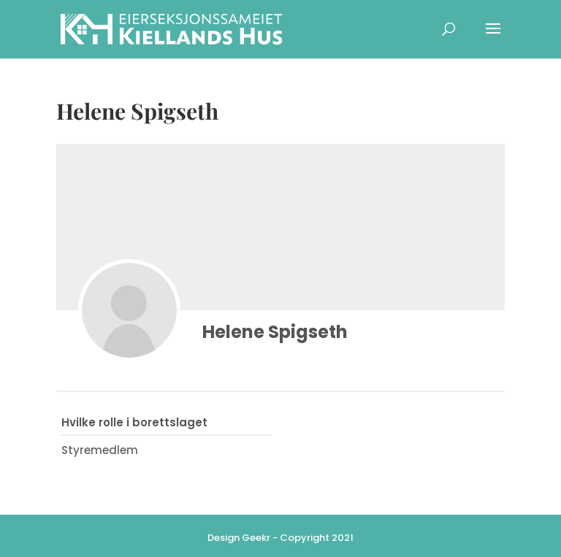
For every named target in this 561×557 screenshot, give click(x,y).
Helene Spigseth (275, 332)
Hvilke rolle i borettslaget (134, 422)
